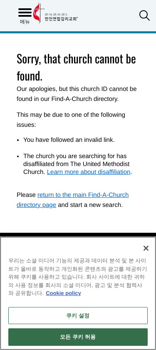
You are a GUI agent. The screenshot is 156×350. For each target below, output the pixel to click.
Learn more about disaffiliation (89, 172)
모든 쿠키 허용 (78, 337)
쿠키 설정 (77, 315)
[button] (144, 16)
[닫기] (146, 248)
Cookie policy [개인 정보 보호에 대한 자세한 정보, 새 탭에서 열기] (63, 293)
